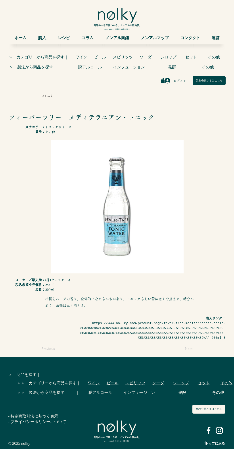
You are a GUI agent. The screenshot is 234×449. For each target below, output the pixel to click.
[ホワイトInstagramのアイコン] (219, 430)
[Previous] (56, 348)
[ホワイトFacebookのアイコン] (208, 430)
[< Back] (56, 96)
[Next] (181, 348)
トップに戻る (215, 443)
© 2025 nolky (19, 443)
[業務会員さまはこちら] (209, 80)
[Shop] (163, 80)
